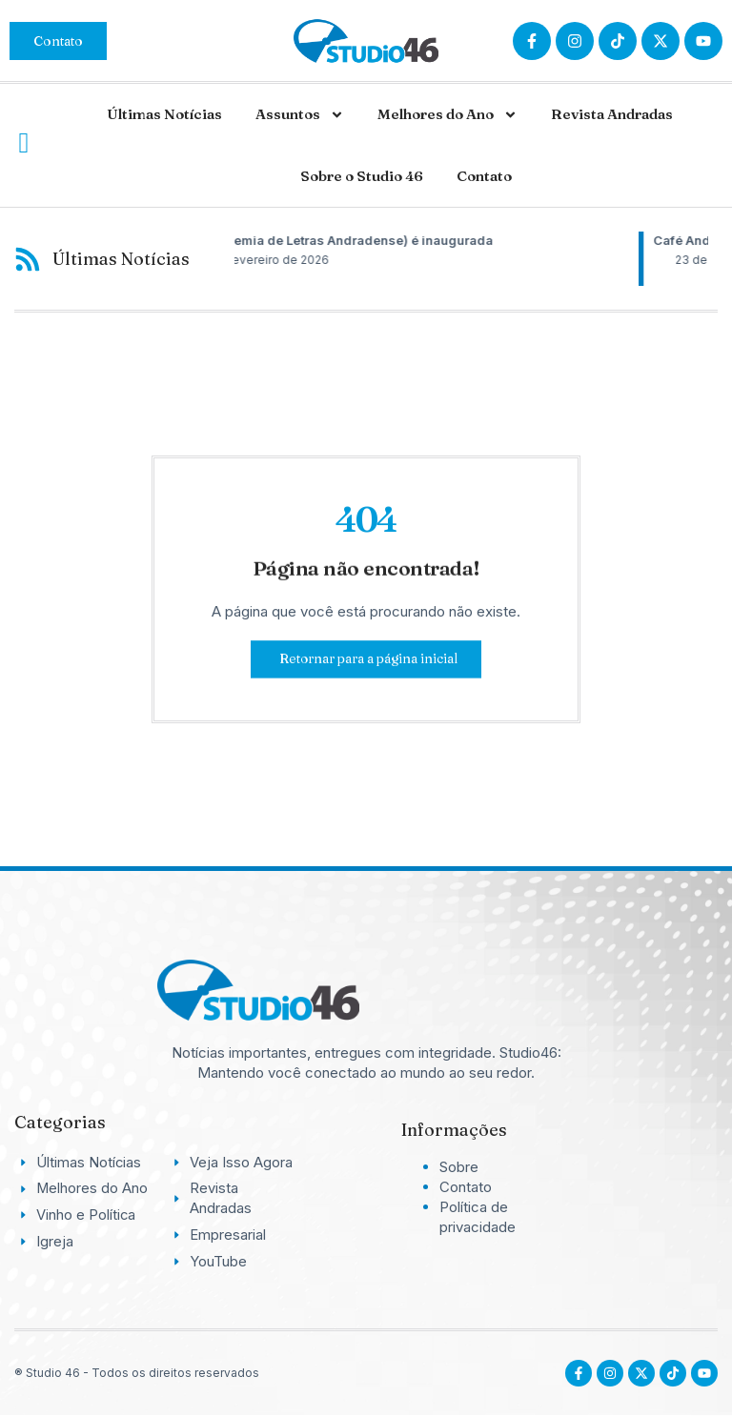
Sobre (458, 1167)
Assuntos (299, 115)
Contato (484, 176)
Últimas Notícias (164, 114)
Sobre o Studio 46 (361, 176)
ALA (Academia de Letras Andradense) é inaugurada (410, 240)
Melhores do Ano (447, 115)
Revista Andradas (612, 114)
